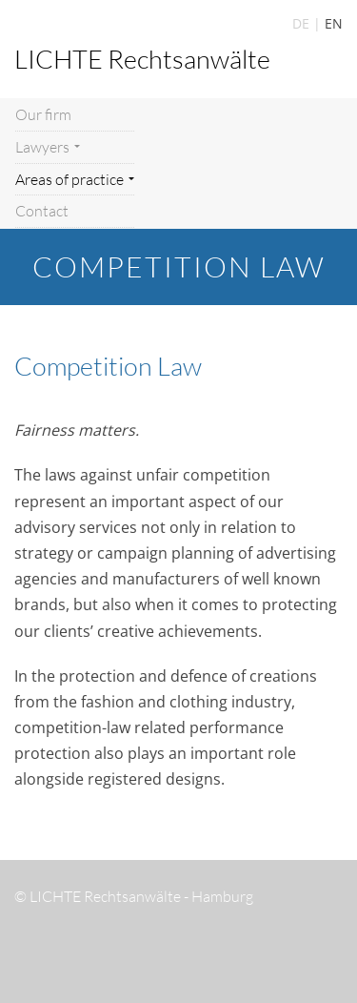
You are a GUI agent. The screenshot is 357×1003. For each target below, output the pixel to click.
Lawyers (47, 146)
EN (334, 23)
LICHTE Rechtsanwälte (142, 58)
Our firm (43, 114)
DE (300, 23)
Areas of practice (74, 179)
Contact (42, 210)
